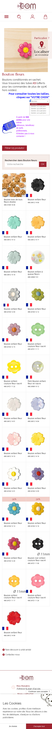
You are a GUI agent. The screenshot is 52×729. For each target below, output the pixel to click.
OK (42, 164)
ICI (34, 83)
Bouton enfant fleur (37, 199)
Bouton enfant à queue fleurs (35, 272)
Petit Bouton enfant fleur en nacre (37, 382)
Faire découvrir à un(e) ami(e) (18, 650)
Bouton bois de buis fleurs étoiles (13, 200)
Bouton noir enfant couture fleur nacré (37, 559)
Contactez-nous (12, 654)
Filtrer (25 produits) (14, 148)
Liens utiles (26, 709)
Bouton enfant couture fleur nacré (37, 345)
